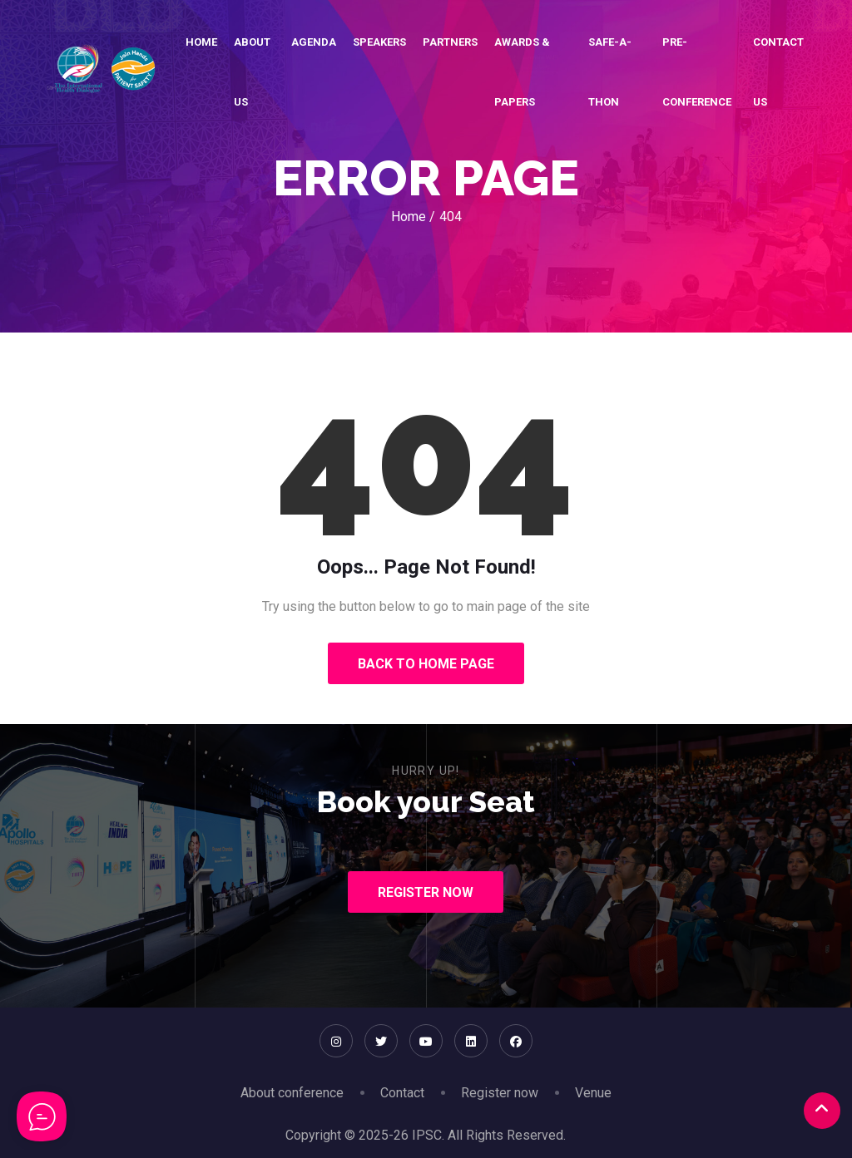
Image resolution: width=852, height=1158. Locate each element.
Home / (413, 216)
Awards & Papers (522, 72)
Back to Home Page (426, 664)
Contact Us (778, 72)
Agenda (313, 42)
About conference (292, 1093)
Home (201, 42)
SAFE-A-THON (610, 72)
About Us (252, 72)
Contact (402, 1093)
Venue (593, 1093)
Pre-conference (696, 72)
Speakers (379, 42)
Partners (450, 42)
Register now (499, 1093)
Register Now (425, 892)
